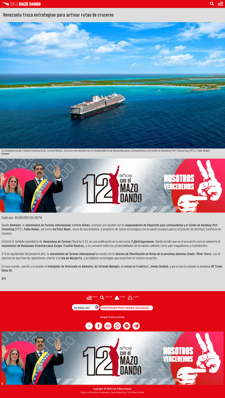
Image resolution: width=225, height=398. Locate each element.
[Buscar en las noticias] (212, 3)
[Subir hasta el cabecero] (133, 298)
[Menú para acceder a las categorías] (220, 3)
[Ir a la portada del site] (120, 298)
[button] (89, 326)
